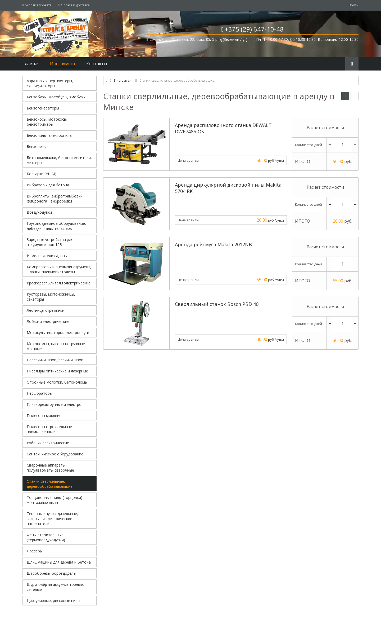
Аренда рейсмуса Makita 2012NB (213, 244)
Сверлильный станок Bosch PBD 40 (216, 304)
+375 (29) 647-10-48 (254, 29)
